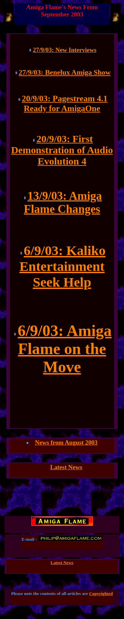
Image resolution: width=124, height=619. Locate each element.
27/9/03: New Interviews (64, 49)
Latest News (66, 467)
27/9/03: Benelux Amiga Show (65, 72)
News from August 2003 (66, 442)
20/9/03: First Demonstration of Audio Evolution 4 (62, 150)
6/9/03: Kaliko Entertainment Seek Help (62, 266)
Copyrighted (101, 593)
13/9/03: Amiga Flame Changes (63, 203)
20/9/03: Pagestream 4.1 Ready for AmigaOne (64, 103)
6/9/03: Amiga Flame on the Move (64, 348)
